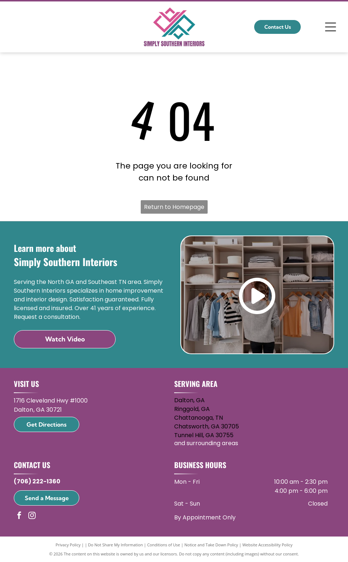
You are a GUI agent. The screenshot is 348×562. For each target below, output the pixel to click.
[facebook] (19, 516)
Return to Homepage (174, 207)
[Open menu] (330, 26)
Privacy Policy (68, 544)
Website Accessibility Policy (267, 544)
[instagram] (32, 516)
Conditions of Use (163, 544)
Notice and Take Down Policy (211, 544)
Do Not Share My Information (115, 544)
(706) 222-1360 (37, 481)
